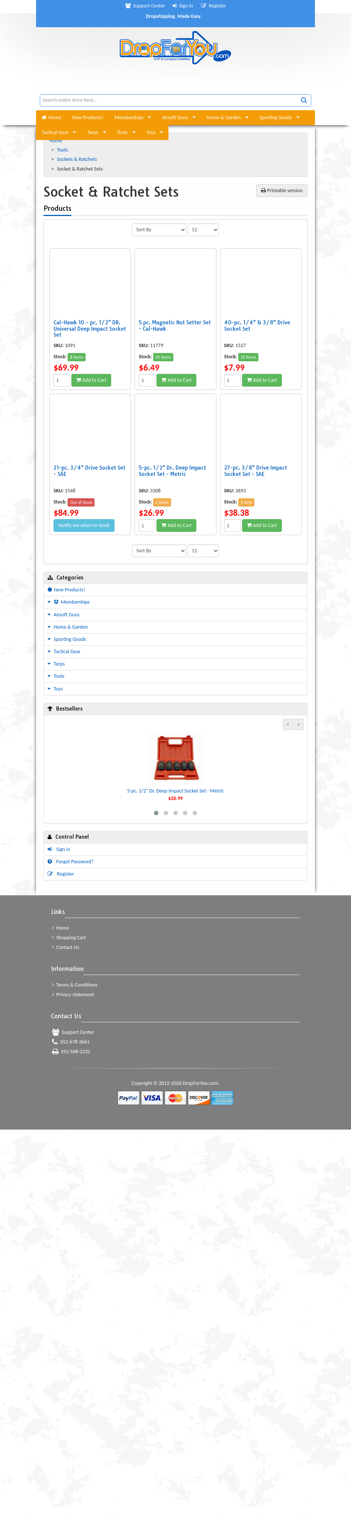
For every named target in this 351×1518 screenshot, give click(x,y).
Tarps (92, 132)
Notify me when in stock (84, 525)
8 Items (76, 357)
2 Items (162, 502)
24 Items (163, 357)
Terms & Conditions (74, 985)
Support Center (145, 6)
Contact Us (65, 947)
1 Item (246, 502)
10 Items (248, 357)
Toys (151, 132)
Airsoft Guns (175, 117)
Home (51, 117)
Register (213, 6)
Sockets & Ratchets (77, 159)
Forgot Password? (71, 861)
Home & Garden (224, 117)
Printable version (282, 190)
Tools (122, 132)
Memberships (129, 117)
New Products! (87, 117)
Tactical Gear (55, 132)
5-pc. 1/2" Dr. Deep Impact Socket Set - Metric (175, 791)
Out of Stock (81, 502)
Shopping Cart (69, 937)
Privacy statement (73, 994)
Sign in (183, 6)
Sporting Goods (276, 117)
